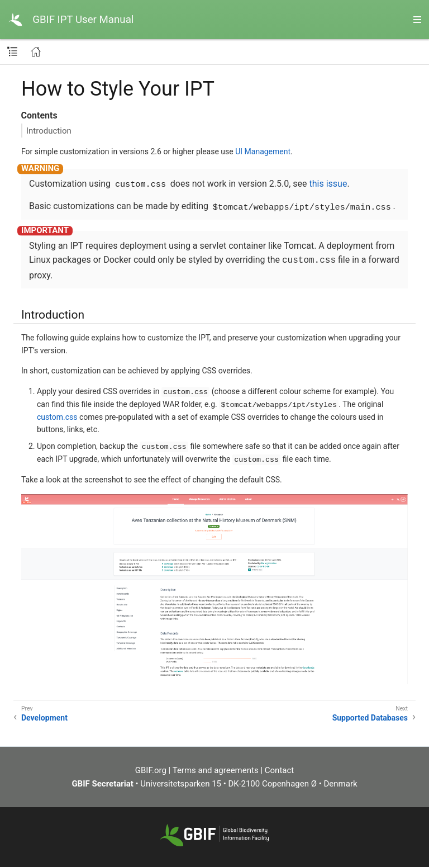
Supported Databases (370, 717)
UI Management (262, 151)
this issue (328, 183)
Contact (279, 770)
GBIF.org (150, 770)
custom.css (57, 417)
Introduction (49, 131)
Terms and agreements (216, 770)
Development (44, 717)
